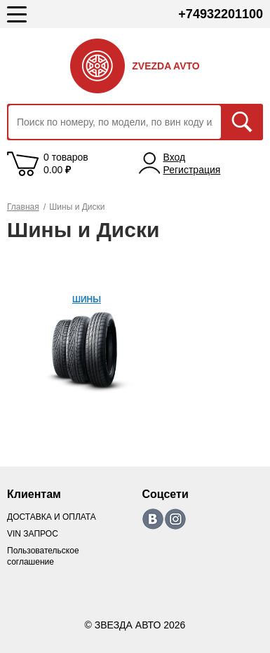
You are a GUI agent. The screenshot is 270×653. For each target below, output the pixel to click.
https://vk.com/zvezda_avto (152, 519)
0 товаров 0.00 (65, 163)
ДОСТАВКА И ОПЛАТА (51, 517)
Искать (242, 122)
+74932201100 (220, 14)
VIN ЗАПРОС (32, 534)
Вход (174, 157)
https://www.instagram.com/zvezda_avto (175, 519)
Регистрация (192, 169)
